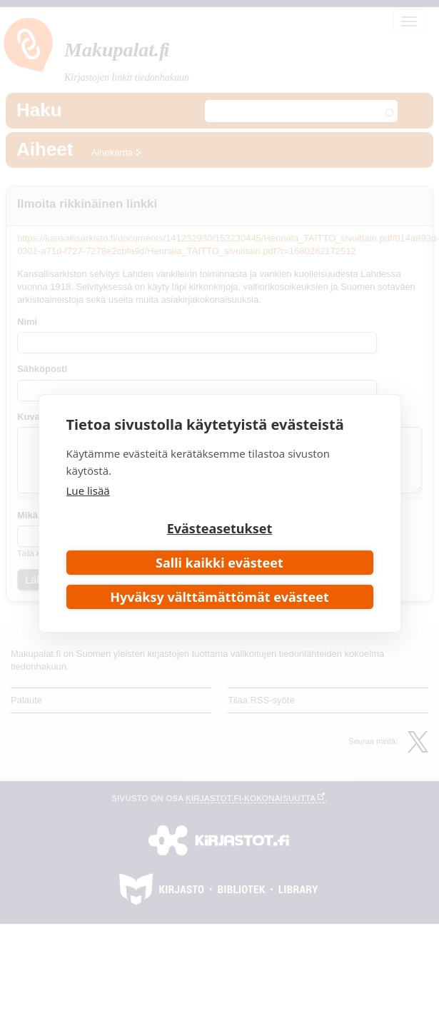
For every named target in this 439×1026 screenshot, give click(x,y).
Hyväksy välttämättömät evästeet (219, 596)
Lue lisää (88, 490)
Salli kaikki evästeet (219, 562)
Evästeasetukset (220, 528)
